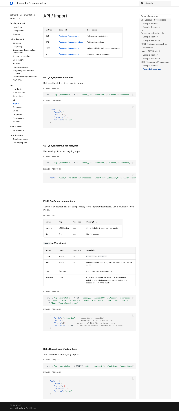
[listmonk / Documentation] (11, 3)
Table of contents (149, 16)
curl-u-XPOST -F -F (90, 300)
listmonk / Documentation (22, 15)
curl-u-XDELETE (90, 366)
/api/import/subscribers (69, 36)
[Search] (155, 3)
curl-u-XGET (90, 163)
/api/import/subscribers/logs (71, 42)
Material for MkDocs (27, 408)
